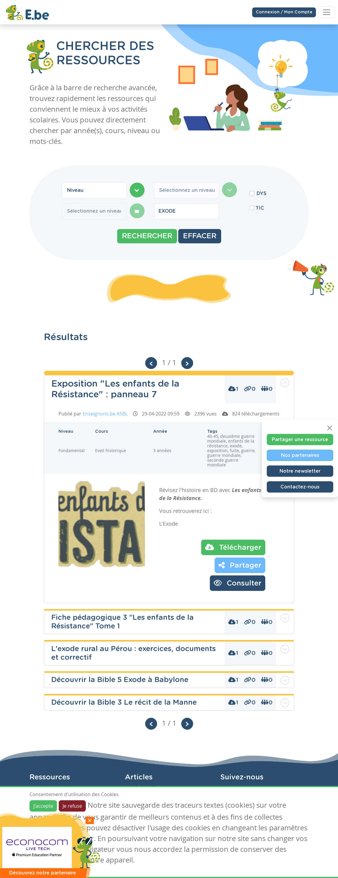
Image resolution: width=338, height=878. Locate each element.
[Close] (329, 428)
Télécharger (233, 547)
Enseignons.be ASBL (105, 413)
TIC (259, 208)
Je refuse (72, 806)
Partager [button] (239, 565)
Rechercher (147, 236)
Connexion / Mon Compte (284, 12)
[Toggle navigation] (326, 12)
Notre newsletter (300, 471)
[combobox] (94, 190)
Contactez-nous (300, 487)
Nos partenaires (300, 455)
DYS (261, 193)
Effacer (199, 236)
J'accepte (43, 806)
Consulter (237, 582)
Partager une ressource (300, 439)
